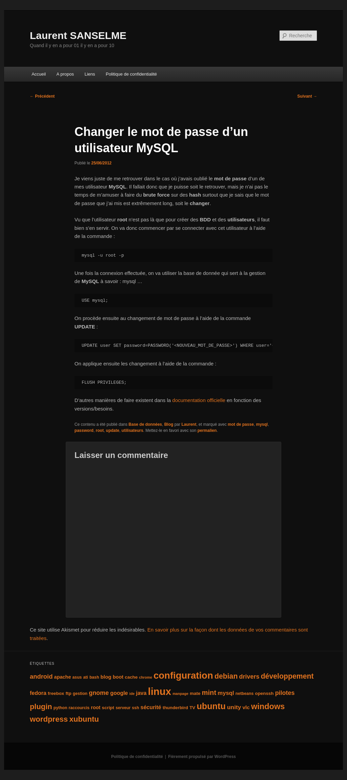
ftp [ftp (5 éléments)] (68, 693)
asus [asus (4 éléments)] (77, 677)
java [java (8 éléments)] (141, 693)
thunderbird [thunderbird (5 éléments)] (175, 707)
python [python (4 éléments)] (60, 707)
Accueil (39, 74)
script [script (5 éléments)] (108, 707)
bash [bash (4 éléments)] (94, 677)
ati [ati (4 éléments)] (85, 677)
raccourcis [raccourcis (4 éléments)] (79, 707)
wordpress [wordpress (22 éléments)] (49, 719)
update (112, 430)
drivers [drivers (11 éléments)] (249, 676)
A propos (65, 74)
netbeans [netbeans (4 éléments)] (244, 693)
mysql (262, 424)
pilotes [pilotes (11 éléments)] (285, 692)
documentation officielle (198, 400)
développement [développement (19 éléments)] (287, 676)
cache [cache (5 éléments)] (131, 677)
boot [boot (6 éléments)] (118, 677)
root (100, 430)
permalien (207, 430)
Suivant (307, 96)
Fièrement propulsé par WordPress (202, 756)
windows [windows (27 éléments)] (268, 706)
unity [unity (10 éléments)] (234, 707)
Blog (169, 424)
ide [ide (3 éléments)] (132, 694)
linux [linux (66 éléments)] (159, 691)
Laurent (188, 424)
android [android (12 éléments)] (41, 676)
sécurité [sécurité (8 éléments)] (151, 707)
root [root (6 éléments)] (95, 707)
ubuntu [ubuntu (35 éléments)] (211, 706)
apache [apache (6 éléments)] (62, 677)
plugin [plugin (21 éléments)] (41, 706)
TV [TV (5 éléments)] (192, 707)
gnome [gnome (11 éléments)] (99, 692)
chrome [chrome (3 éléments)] (145, 677)
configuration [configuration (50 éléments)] (183, 675)
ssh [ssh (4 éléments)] (135, 707)
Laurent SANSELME (78, 35)
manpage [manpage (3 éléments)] (180, 694)
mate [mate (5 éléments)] (195, 693)
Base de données (145, 424)
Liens (89, 74)
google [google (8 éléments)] (119, 693)
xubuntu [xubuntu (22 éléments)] (84, 719)
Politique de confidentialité (131, 74)
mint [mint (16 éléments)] (209, 692)
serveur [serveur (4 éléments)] (123, 707)
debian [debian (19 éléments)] (226, 676)
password (84, 430)
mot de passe (241, 424)
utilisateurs (132, 430)
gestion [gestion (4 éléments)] (80, 693)
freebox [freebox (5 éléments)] (56, 693)
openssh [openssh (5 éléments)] (264, 693)
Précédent (42, 96)
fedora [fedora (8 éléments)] (38, 693)
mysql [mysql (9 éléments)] (226, 693)
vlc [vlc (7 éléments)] (246, 707)
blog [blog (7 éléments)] (106, 677)
